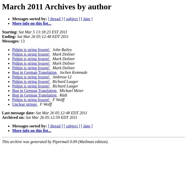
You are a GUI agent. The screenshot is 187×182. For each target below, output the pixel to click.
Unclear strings (25, 104)
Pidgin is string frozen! (31, 50)
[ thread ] (55, 19)
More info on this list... (31, 23)
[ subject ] (72, 19)
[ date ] (87, 19)
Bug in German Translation (35, 72)
